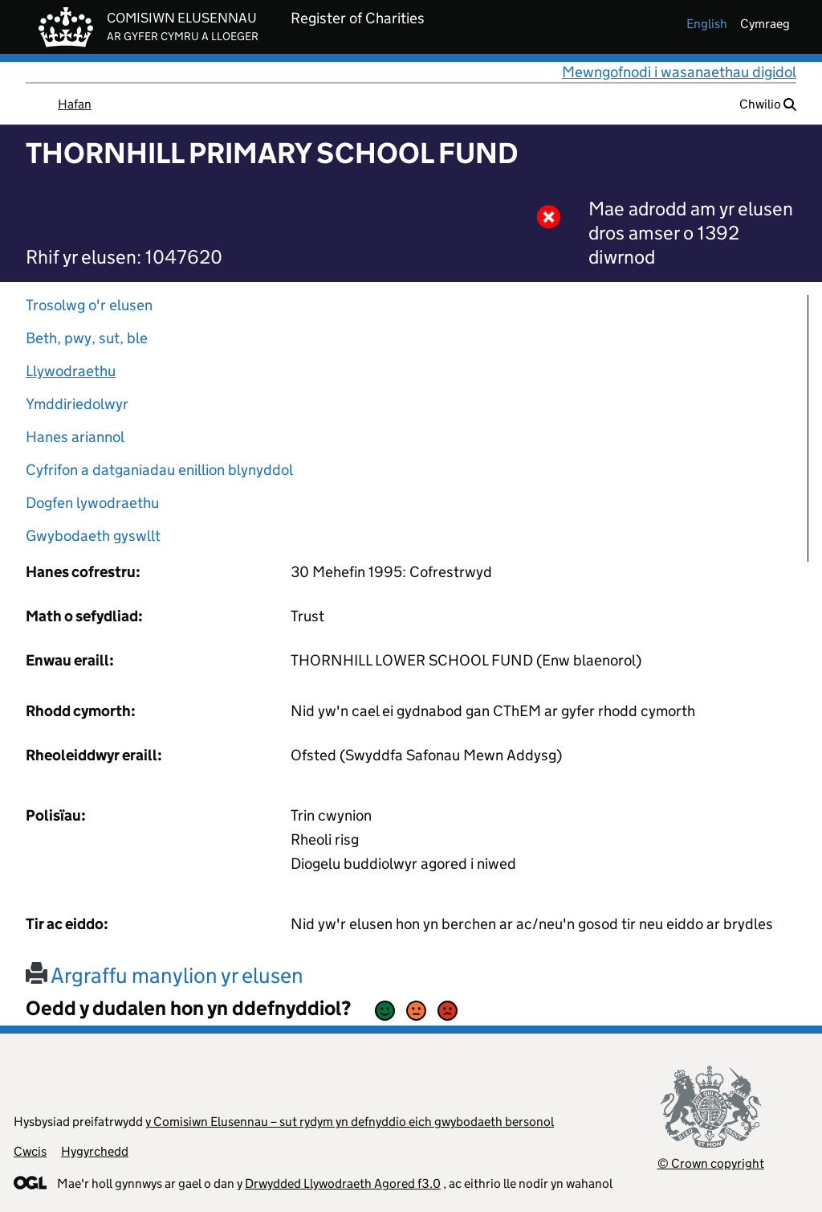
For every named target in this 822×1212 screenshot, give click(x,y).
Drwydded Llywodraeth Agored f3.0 (343, 1183)
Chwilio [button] (767, 104)
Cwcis (30, 1151)
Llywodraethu (71, 371)
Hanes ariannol (75, 437)
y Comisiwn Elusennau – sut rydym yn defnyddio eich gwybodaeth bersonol (349, 1121)
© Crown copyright (710, 1163)
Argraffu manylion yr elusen (164, 975)
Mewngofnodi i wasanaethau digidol (679, 72)
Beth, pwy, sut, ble (87, 338)
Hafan (75, 104)
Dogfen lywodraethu (92, 502)
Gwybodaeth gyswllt (93, 535)
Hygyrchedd (94, 1151)
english (706, 23)
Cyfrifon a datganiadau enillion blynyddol (159, 470)
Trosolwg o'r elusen (89, 305)
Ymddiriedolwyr (77, 404)
